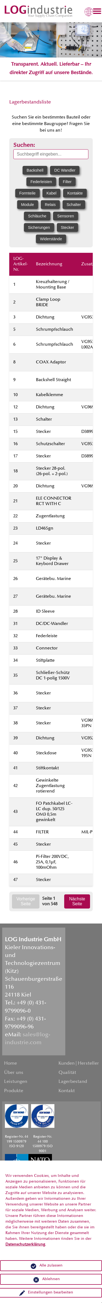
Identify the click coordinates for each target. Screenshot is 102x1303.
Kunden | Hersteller (78, 1063)
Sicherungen (39, 227)
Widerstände (51, 239)
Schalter (74, 204)
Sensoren (65, 216)
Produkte (13, 1091)
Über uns (13, 1073)
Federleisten (41, 182)
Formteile (27, 193)
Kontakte (75, 193)
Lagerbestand (72, 1082)
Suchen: (24, 145)
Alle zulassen (51, 1266)
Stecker (67, 227)
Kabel (52, 193)
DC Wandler (64, 170)
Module (27, 204)
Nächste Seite (77, 901)
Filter (67, 182)
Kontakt (66, 1091)
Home (10, 1063)
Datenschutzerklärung (25, 1245)
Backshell (35, 170)
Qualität (67, 1073)
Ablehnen (51, 1279)
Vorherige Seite (25, 901)
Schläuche (37, 216)
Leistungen (15, 1082)
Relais (50, 204)
